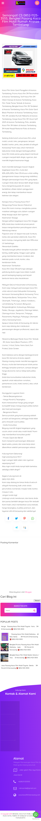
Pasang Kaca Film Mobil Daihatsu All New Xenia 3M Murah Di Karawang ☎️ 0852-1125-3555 (24, 636)
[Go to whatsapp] (35, 814)
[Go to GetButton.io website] (35, 818)
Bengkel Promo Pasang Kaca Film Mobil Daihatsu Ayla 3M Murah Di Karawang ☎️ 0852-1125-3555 (24, 647)
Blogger (28, 592)
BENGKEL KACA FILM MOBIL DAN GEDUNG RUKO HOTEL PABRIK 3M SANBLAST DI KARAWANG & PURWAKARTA (21, 816)
